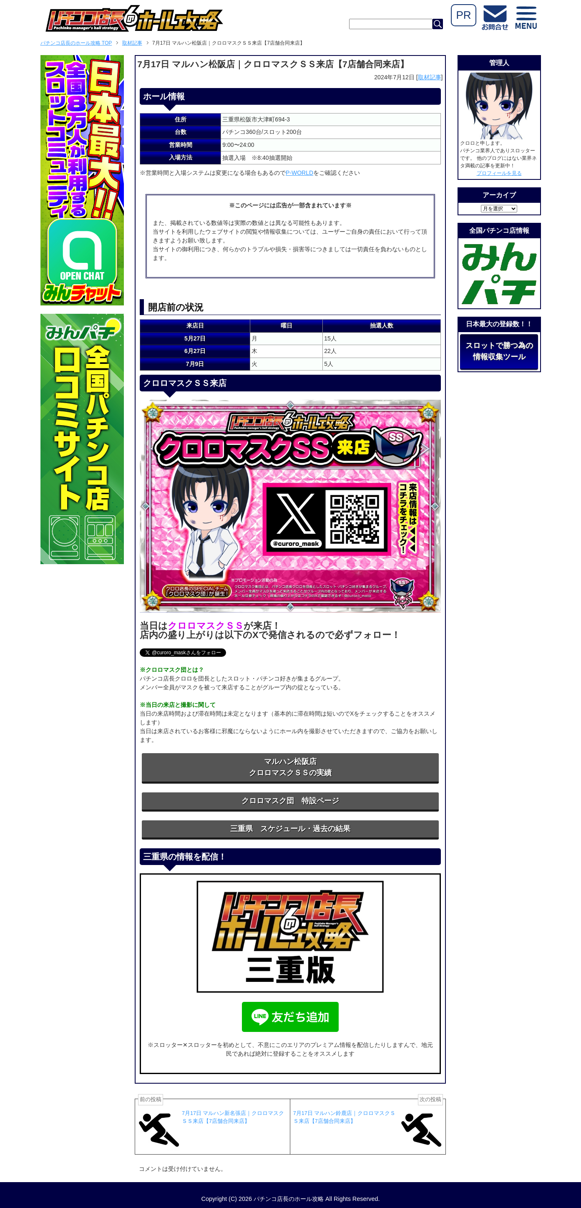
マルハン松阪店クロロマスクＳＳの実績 (290, 767)
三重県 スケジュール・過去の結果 (290, 829)
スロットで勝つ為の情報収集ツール (499, 351)
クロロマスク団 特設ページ (290, 801)
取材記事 (429, 77)
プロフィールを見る (499, 173)
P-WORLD (299, 172)
